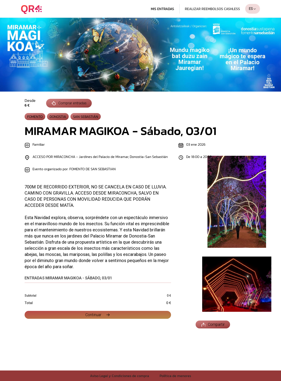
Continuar (97, 314)
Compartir (213, 324)
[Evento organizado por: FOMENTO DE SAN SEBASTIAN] (96, 169)
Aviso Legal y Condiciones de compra (119, 375)
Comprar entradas (68, 103)
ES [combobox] (252, 9)
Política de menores (175, 375)
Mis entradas (162, 8)
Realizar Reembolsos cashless (212, 8)
